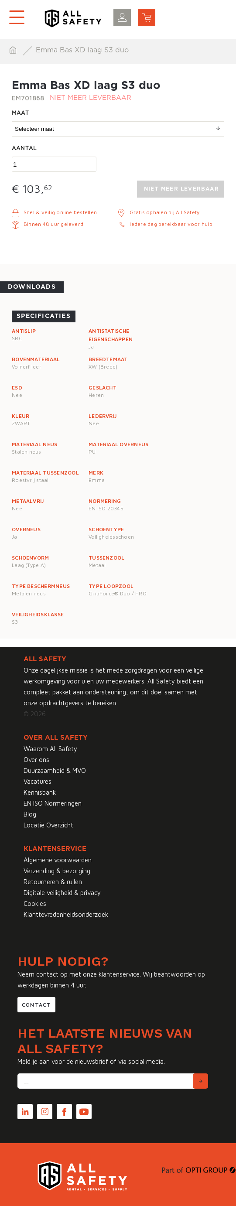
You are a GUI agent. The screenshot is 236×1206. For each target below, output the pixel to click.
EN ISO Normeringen (53, 803)
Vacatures (37, 781)
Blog (30, 814)
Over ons (36, 759)
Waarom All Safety (50, 748)
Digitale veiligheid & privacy (62, 892)
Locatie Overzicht (48, 825)
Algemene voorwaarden (58, 860)
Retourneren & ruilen (53, 881)
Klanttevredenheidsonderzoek (66, 914)
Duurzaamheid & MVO (55, 770)
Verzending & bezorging (57, 871)
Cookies (35, 903)
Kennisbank (40, 792)
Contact (36, 1004)
